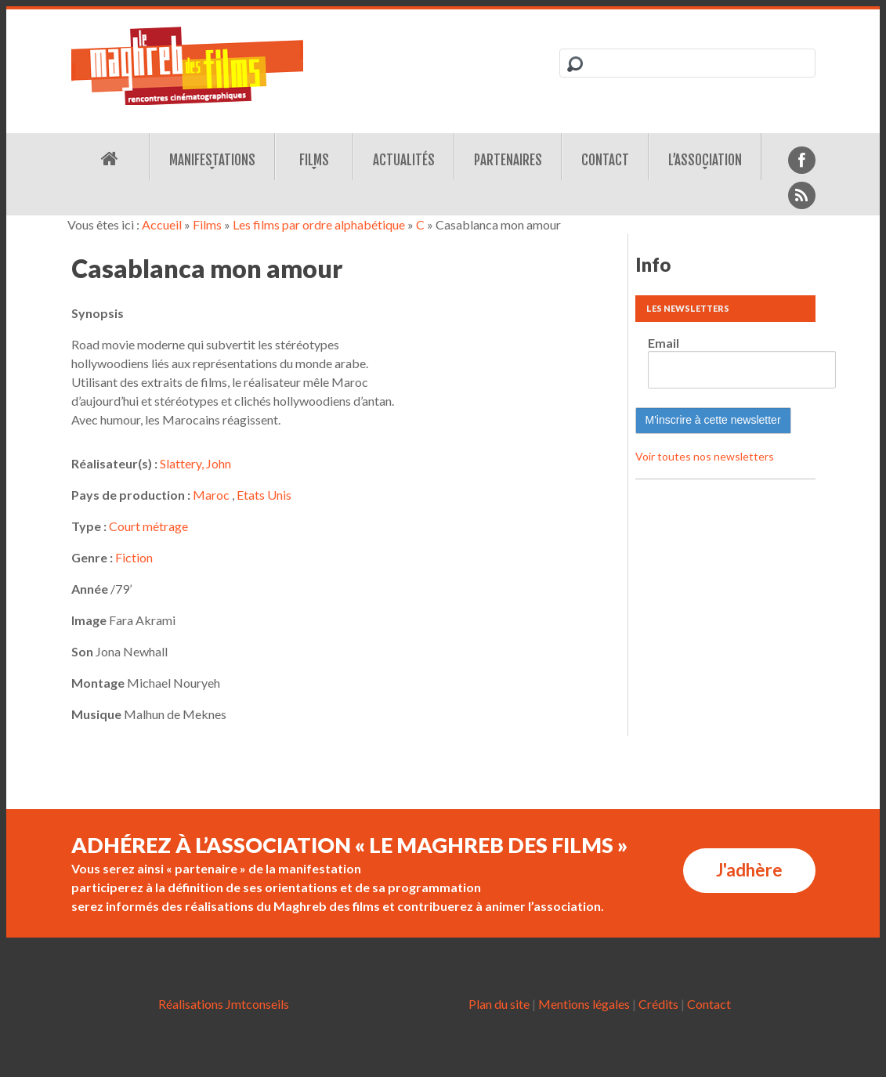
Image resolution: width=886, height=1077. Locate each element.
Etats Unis (264, 494)
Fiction (134, 557)
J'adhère (749, 869)
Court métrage (148, 526)
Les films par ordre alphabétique (319, 224)
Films (314, 160)
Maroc (211, 494)
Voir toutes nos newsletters (704, 456)
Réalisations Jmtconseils (223, 1003)
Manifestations (212, 160)
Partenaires (508, 160)
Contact (605, 160)
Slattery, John (195, 463)
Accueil (162, 224)
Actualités (404, 160)
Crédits (658, 1003)
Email (663, 342)
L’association (705, 160)
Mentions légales (584, 1003)
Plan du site (499, 1003)
